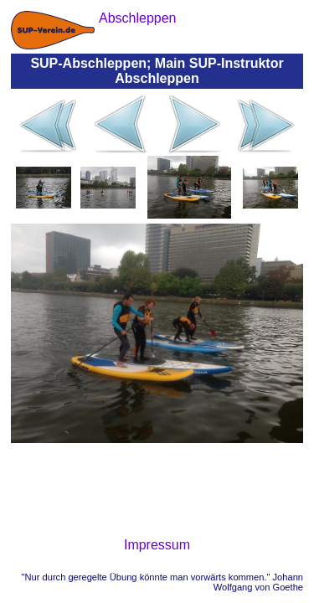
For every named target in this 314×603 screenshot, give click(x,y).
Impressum (157, 545)
